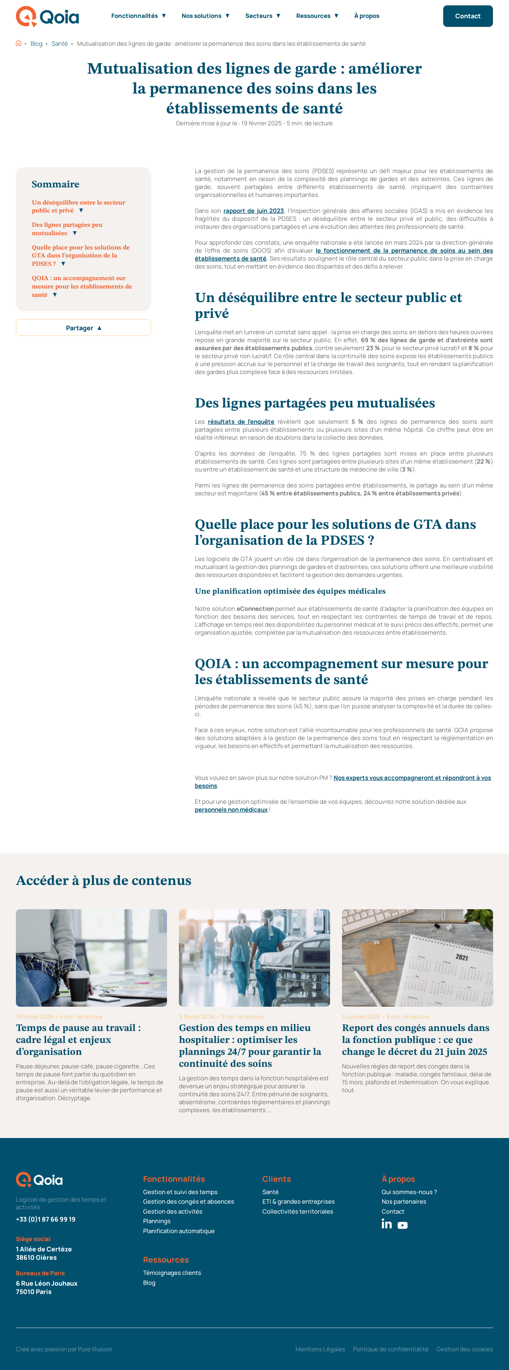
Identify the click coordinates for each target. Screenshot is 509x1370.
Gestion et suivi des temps (180, 1192)
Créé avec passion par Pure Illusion (64, 1349)
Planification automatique (179, 1231)
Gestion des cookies (465, 1349)
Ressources (317, 16)
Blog (37, 43)
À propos (366, 16)
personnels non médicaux (231, 809)
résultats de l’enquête (241, 421)
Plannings (157, 1221)
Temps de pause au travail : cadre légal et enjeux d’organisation (78, 1040)
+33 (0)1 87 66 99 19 (46, 1219)
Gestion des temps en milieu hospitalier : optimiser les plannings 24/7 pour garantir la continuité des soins (250, 1046)
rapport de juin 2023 (253, 211)
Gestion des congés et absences (188, 1202)
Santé (60, 43)
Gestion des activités (172, 1212)
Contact (468, 16)
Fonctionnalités (138, 16)
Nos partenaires (404, 1202)
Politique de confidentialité (391, 1349)
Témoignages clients (172, 1273)
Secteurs (262, 16)
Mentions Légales (320, 1349)
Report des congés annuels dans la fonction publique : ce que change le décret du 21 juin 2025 (416, 1040)
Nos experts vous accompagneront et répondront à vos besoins (343, 782)
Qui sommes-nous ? (409, 1192)
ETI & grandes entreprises (298, 1202)
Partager (83, 327)
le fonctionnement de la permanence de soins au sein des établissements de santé (344, 254)
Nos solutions (205, 16)
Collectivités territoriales (297, 1212)
